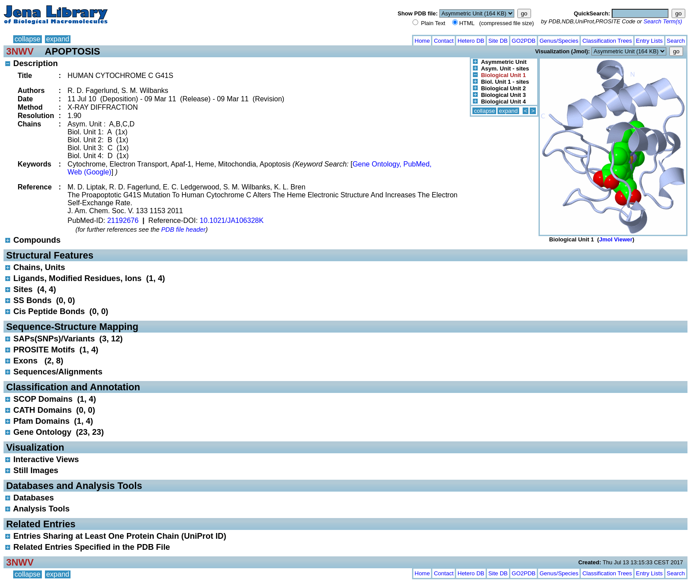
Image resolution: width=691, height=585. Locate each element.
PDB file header (183, 229)
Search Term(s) (662, 21)
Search (676, 40)
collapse (28, 39)
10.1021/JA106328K (232, 220)
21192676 (122, 220)
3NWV (19, 51)
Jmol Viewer (615, 239)
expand (58, 39)
